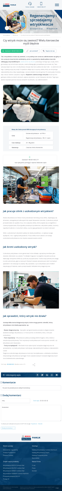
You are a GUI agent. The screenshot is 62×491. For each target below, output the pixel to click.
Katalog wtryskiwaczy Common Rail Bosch (44, 450)
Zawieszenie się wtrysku (27, 62)
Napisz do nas (49, 51)
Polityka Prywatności (9, 452)
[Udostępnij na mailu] (56, 375)
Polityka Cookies (8, 455)
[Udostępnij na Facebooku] (37, 375)
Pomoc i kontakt (30, 5)
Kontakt (34, 471)
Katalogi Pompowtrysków (39, 455)
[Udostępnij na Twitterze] (42, 375)
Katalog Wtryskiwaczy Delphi (40, 452)
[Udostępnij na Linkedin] (47, 375)
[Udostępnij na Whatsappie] (51, 375)
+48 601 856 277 (41, 5)
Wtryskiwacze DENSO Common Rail (13, 471)
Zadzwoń (12, 51)
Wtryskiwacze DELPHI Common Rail (13, 468)
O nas (33, 465)
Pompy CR (6, 479)
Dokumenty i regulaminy (10, 450)
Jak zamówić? (32, 51)
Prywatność (34, 424)
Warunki (40, 424)
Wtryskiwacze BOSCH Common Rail (13, 465)
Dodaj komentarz (7, 428)
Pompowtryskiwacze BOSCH (11, 476)
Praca (33, 468)
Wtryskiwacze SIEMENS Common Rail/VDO (16, 473)
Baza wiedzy (35, 458)
